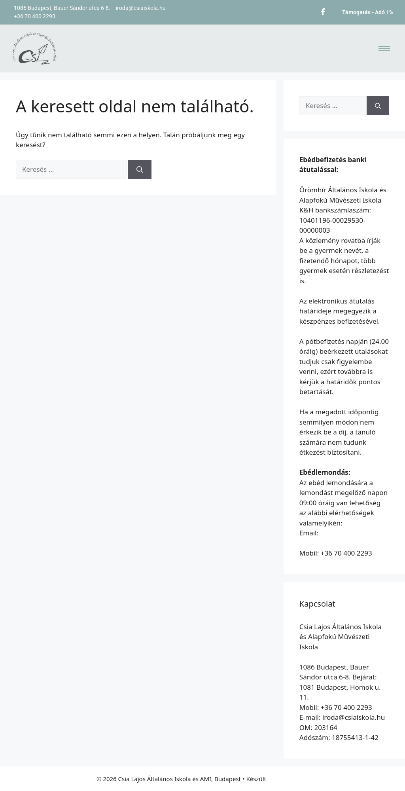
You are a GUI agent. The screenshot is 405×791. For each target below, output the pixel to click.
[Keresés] (139, 169)
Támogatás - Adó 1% (367, 12)
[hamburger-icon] (384, 48)
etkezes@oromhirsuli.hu (337, 543)
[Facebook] (323, 11)
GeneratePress (288, 779)
